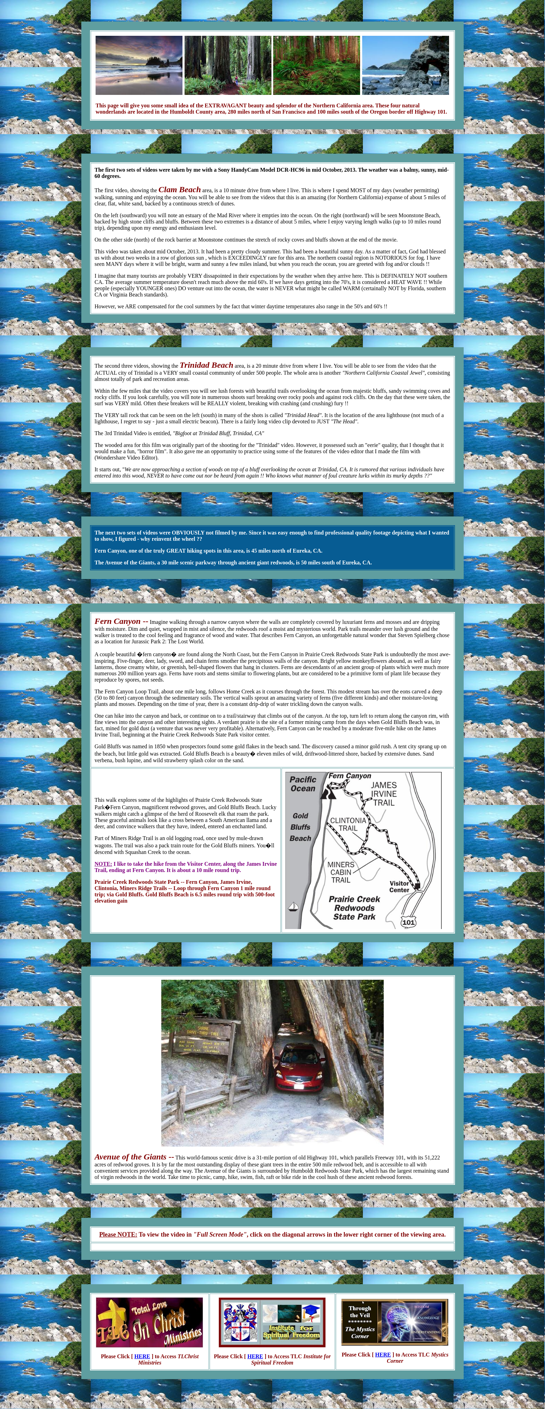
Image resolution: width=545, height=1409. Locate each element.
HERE (142, 1356)
